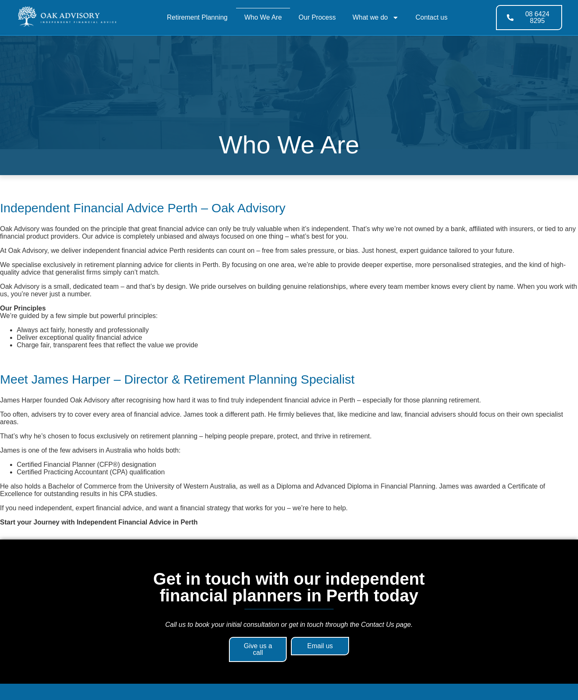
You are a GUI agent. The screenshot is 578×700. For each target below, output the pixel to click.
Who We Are (263, 17)
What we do (375, 17)
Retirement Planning (197, 17)
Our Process (317, 17)
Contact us (431, 17)
